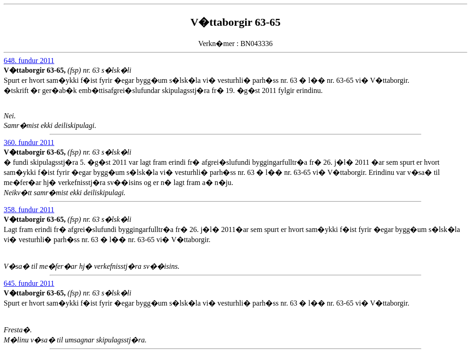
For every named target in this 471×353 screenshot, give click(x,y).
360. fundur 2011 (29, 142)
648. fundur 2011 (29, 60)
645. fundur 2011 (29, 283)
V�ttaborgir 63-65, (36, 70)
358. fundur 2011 (29, 210)
